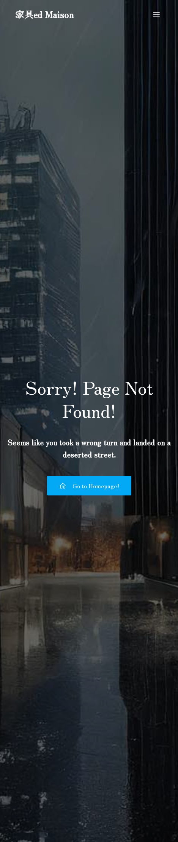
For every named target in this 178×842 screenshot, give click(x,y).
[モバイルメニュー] (156, 14)
